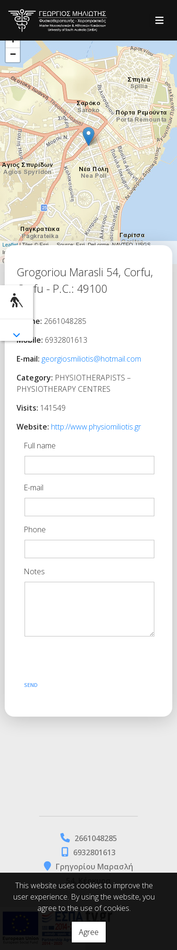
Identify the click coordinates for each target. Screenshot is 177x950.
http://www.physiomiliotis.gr (96, 426)
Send (31, 684)
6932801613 (94, 852)
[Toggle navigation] (159, 20)
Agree (89, 932)
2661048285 (96, 838)
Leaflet (10, 245)
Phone (35, 529)
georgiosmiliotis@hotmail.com (91, 359)
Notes (34, 571)
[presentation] (92, 660)
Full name (40, 445)
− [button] (13, 55)
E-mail (33, 487)
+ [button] (13, 41)
